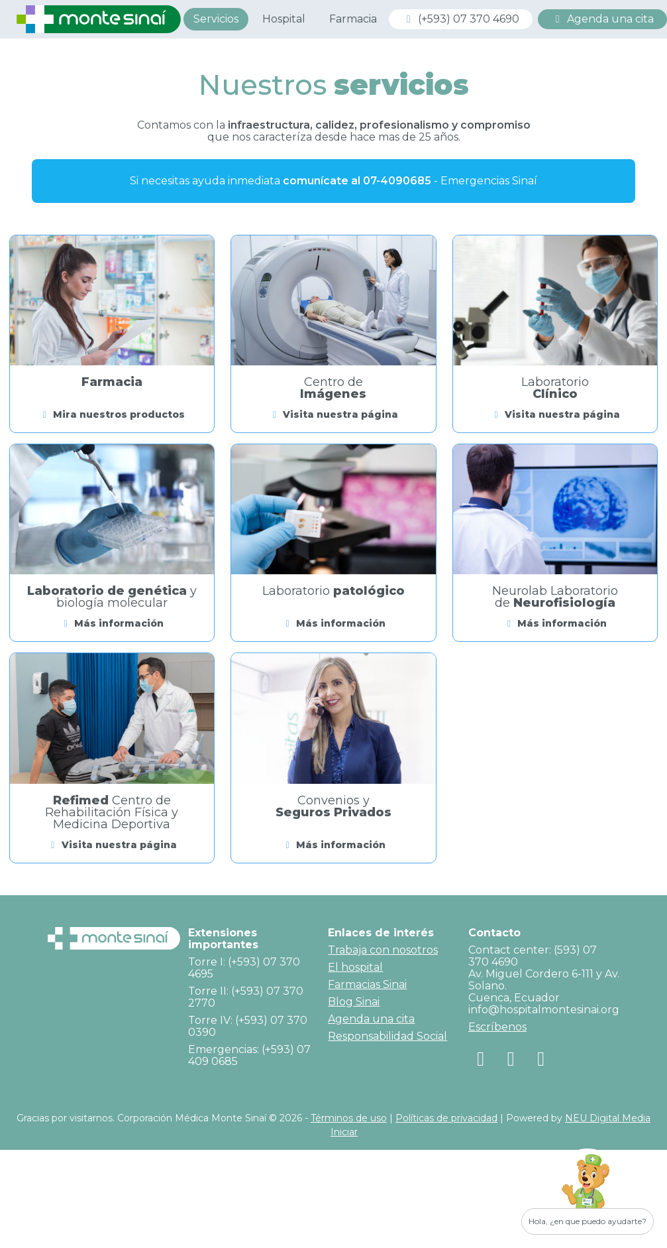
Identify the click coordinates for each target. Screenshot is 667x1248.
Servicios (215, 19)
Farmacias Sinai (367, 984)
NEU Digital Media (607, 1118)
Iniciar (344, 1132)
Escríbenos (497, 1027)
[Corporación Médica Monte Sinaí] (98, 18)
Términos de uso (349, 1118)
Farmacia (353, 19)
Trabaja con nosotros (383, 950)
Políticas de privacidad (446, 1118)
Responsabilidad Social (387, 1036)
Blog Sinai (354, 1001)
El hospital (355, 967)
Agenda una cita (602, 19)
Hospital (283, 19)
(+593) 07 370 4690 (460, 19)
